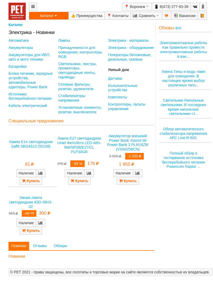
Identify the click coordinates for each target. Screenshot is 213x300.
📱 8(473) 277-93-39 (171, 7)
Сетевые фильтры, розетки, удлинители (76, 86)
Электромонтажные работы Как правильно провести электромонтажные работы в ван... (183, 49)
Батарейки (17, 66)
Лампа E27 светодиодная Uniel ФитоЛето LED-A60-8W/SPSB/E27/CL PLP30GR (79, 145)
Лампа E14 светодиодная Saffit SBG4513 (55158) (31, 144)
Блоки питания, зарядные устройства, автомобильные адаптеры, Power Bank (30, 80)
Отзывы (40, 246)
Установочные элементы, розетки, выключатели (80, 109)
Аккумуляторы (20, 47)
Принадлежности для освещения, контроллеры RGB (80, 52)
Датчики (115, 78)
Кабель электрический (27, 105)
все (178, 28)
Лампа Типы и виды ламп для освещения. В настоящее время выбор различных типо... (183, 78)
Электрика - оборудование (131, 47)
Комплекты (117, 97)
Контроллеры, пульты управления (126, 106)
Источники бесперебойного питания (29, 96)
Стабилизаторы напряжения (71, 98)
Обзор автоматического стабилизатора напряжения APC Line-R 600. (183, 133)
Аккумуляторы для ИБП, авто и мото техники (29, 57)
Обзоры (60, 246)
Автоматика (18, 40)
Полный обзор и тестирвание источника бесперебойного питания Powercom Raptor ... (183, 160)
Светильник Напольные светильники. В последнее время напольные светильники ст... (183, 107)
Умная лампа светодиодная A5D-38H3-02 (31, 202)
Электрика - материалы (128, 40)
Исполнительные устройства (122, 88)
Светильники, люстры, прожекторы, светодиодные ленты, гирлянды (77, 70)
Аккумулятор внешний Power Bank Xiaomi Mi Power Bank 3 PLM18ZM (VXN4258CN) (128, 142)
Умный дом (118, 70)
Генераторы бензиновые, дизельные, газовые (129, 57)
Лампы (64, 40)
